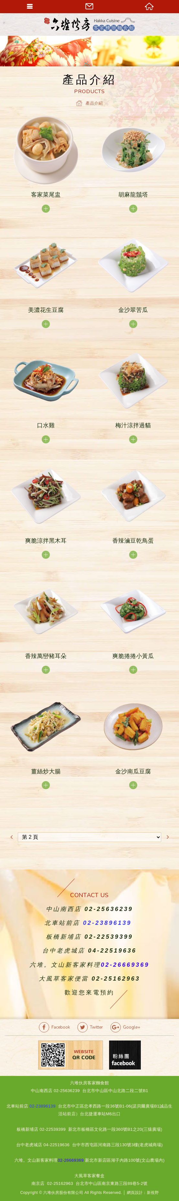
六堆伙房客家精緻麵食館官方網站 (89, 24)
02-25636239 (108, 909)
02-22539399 (108, 937)
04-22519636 (112, 950)
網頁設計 (135, 1192)
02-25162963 (116, 978)
